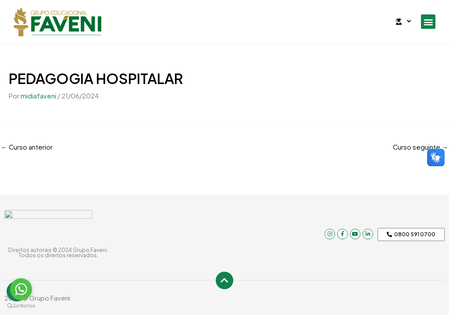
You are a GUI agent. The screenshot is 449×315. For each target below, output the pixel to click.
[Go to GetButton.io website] (21, 306)
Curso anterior (27, 146)
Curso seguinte (420, 146)
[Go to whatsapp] (21, 289)
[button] (428, 21)
